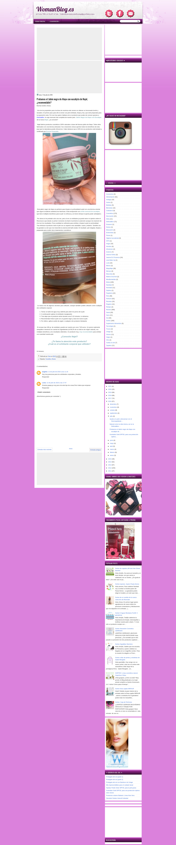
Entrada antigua (95, 450)
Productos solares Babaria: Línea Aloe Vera (120, 795)
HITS (108, 241)
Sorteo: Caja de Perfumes (123, 702)
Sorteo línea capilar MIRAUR (124, 688)
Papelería (109, 293)
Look (107, 263)
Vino (107, 340)
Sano (108, 315)
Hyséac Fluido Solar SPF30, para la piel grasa (121, 788)
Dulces (108, 227)
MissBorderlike (111, 279)
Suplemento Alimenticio (113, 323)
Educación (109, 230)
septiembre (114, 413)
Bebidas (108, 205)
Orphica (108, 290)
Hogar (108, 243)
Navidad (109, 285)
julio (111, 416)
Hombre (108, 246)
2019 (110, 392)
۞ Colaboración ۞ (54, 21)
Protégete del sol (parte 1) (114, 777)
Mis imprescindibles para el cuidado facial (119, 785)
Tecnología (109, 326)
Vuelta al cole (110, 342)
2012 (110, 468)
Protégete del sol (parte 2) (114, 779)
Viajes (108, 337)
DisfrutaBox (110, 221)
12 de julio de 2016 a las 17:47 (56, 383)
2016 (110, 401)
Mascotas (109, 274)
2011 (110, 471)
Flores (108, 235)
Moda (108, 282)
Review (54, 359)
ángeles (44, 372)
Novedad (109, 287)
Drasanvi (109, 224)
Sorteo (108, 320)
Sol (107, 318)
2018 (110, 395)
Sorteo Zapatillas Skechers (124, 644)
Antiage (108, 199)
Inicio (70, 448)
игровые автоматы (51, 1)
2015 (110, 459)
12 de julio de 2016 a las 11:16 (58, 372)
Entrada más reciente (45, 449)
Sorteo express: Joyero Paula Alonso (127, 584)
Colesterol (109, 210)
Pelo (107, 296)
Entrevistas (109, 232)
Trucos (108, 329)
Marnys (108, 271)
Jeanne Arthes (111, 254)
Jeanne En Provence (113, 257)
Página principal (40, 21)
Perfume (109, 298)
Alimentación (110, 197)
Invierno (108, 252)
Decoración (110, 216)
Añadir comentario (43, 392)
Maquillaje (109, 268)
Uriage (108, 331)
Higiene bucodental (112, 238)
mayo (112, 443)
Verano (108, 334)
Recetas (109, 301)
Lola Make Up (110, 260)
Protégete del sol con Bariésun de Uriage (119, 782)
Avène (108, 202)
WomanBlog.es (55, 9)
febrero (112, 452)
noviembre (113, 407)
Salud (108, 312)
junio (111, 440)
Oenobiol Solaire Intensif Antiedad (117, 798)
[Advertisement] (69, 44)
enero (112, 455)
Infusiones (109, 249)
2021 (110, 386)
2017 (110, 398)
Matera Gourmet (111, 276)
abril (111, 446)
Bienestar (109, 208)
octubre (112, 410)
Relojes (108, 307)
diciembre (113, 404)
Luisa (44, 383)
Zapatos (108, 345)
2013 (110, 465)
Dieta (108, 219)
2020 (110, 389)
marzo (112, 449)
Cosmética (48, 359)
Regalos (109, 304)
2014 (110, 462)
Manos (108, 265)
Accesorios (109, 194)
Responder (45, 377)
